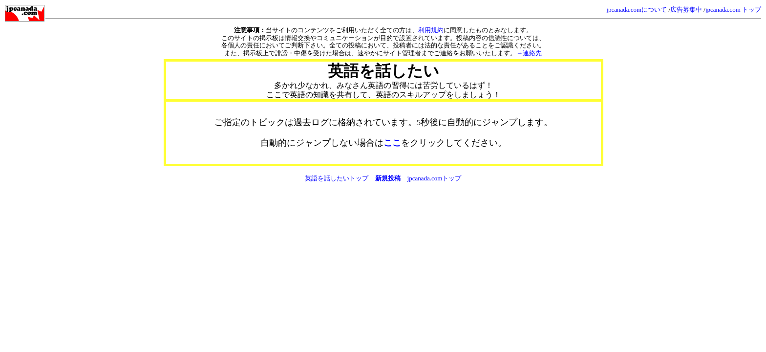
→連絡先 (529, 53)
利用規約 (431, 30)
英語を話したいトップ (336, 178)
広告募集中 (686, 9)
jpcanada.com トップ (733, 9)
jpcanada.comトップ (434, 178)
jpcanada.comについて (636, 9)
